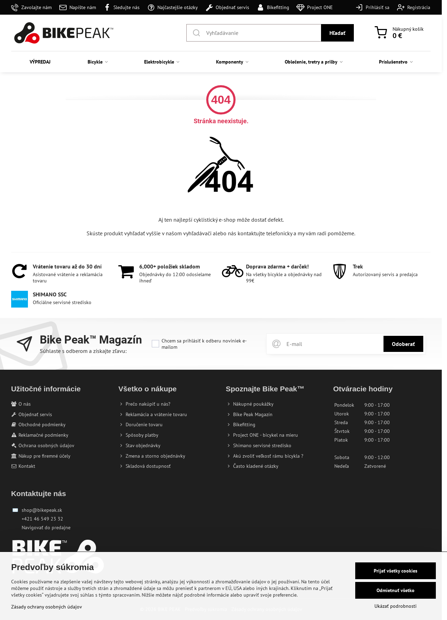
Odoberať (403, 343)
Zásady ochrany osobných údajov (46, 607)
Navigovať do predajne (46, 527)
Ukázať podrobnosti (395, 606)
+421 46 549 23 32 (42, 519)
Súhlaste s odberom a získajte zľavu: (83, 350)
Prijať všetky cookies (395, 571)
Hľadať (337, 32)
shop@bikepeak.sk (42, 510)
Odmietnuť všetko (396, 590)
